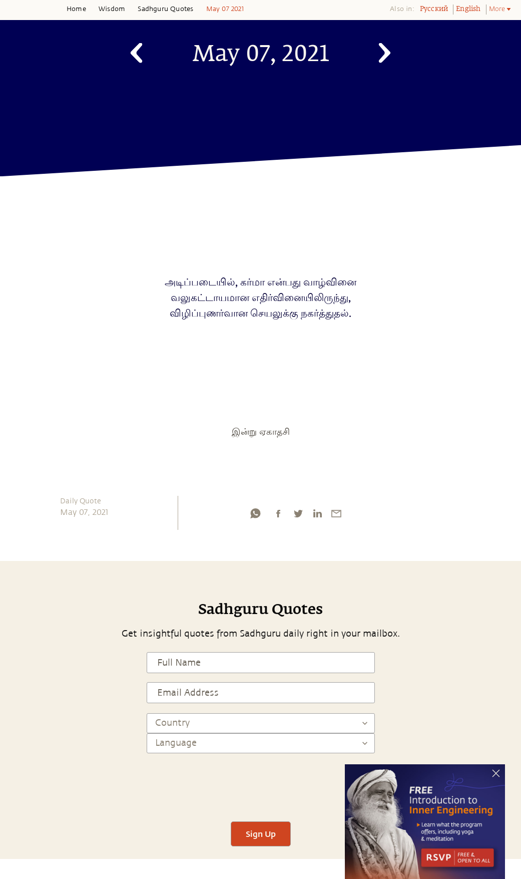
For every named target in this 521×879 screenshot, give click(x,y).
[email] (336, 515)
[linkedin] (317, 515)
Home (76, 9)
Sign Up (261, 833)
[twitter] (298, 515)
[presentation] (261, 782)
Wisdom (112, 9)
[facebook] (278, 516)
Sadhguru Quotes (165, 9)
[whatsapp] (255, 515)
